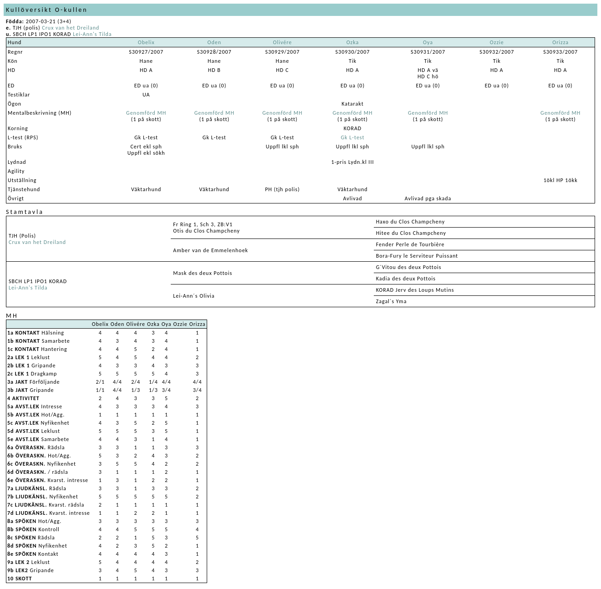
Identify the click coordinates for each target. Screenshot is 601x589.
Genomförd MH (146, 113)
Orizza (560, 42)
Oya (428, 42)
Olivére (282, 42)
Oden (215, 42)
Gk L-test (353, 137)
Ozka (352, 42)
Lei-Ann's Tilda (92, 34)
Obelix (146, 42)
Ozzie (497, 42)
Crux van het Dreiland (70, 28)
